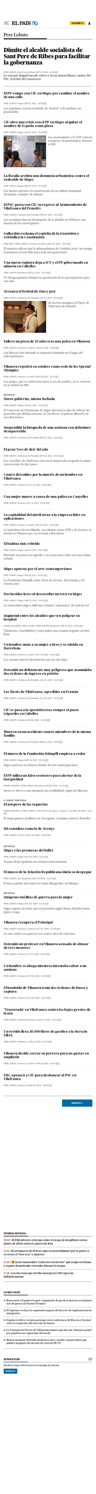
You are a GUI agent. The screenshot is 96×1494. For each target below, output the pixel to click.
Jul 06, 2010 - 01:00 (51, 698)
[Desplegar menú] (7, 23)
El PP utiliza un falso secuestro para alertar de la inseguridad (42, 777)
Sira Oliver (28, 626)
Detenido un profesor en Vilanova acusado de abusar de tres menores (46, 946)
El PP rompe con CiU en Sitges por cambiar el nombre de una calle (47, 95)
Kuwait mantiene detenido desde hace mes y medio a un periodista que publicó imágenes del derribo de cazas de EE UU (46, 1341)
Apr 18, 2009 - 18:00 (47, 1063)
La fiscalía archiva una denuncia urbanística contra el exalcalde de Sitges (46, 178)
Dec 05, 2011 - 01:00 (51, 438)
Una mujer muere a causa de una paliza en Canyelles (46, 496)
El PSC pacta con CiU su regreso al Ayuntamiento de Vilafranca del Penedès (45, 206)
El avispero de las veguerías (26, 804)
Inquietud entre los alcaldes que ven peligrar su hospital (41, 617)
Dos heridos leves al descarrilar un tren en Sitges (43, 594)
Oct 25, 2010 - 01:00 (48, 655)
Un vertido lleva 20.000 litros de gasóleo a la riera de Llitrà (46, 1033)
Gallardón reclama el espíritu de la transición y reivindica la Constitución (41, 235)
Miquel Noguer (11, 786)
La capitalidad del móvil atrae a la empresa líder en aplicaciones (44, 517)
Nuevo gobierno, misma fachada (29, 399)
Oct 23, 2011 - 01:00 (39, 485)
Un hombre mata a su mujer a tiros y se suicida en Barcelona (43, 646)
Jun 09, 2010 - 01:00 (38, 720)
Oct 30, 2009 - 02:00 (48, 929)
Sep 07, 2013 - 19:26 (36, 103)
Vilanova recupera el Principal (28, 922)
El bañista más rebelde (22, 544)
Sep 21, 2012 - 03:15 (39, 273)
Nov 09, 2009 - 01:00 (36, 857)
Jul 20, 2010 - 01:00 (51, 680)
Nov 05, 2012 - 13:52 (59, 244)
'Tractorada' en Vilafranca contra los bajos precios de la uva (47, 1011)
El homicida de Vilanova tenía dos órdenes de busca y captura (46, 990)
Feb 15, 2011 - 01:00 (72, 626)
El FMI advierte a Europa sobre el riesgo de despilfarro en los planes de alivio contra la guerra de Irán (45, 1241)
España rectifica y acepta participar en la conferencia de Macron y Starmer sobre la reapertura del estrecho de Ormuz (48, 1322)
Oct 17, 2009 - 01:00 (38, 954)
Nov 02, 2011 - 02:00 (52, 456)
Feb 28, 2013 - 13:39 (36, 186)
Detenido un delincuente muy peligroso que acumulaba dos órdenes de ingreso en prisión (48, 672)
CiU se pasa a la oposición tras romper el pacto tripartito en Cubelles (41, 712)
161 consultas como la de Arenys (29, 829)
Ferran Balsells (12, 811)
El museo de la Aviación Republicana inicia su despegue (48, 872)
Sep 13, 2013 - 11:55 (47, 72)
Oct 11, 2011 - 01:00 (38, 503)
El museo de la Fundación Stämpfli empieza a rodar (45, 754)
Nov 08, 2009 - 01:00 (36, 904)
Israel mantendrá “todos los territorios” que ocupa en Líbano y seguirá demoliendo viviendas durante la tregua (47, 1263)
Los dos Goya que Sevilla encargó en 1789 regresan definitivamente (38, 1274)
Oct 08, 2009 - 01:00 (39, 976)
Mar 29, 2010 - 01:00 (36, 760)
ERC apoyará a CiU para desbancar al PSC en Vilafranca (40, 1077)
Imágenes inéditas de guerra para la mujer (38, 897)
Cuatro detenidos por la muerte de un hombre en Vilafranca (43, 476)
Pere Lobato (16, 35)
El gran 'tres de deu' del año (26, 449)
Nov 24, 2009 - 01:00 (39, 835)
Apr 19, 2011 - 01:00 (36, 575)
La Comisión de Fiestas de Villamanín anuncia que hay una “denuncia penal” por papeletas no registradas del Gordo (49, 1331)
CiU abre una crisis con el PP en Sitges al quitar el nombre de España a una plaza (43, 124)
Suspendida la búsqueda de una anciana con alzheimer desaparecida (47, 429)
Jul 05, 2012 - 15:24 (51, 298)
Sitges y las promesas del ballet (28, 850)
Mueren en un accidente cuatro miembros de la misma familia (47, 734)
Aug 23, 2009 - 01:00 (49, 1020)
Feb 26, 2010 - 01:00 (57, 786)
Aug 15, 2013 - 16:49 (36, 132)
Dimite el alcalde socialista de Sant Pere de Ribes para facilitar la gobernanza (47, 56)
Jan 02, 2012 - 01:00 (36, 405)
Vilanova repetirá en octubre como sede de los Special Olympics (47, 368)
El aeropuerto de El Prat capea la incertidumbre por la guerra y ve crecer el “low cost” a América (46, 1252)
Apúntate (10, 1371)
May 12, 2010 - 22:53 (51, 742)
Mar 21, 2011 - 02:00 (36, 600)
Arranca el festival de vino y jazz (30, 291)
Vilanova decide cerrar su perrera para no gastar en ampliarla (46, 1055)
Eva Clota (42, 811)
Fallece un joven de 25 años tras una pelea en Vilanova (47, 341)
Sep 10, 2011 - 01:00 (47, 525)
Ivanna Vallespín (12, 626)
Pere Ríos (8, 244)
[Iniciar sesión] (89, 23)
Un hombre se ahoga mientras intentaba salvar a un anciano (45, 968)
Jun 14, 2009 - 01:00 (40, 1042)
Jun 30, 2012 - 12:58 (47, 348)
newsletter (12, 1359)
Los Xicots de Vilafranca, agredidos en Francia (41, 692)
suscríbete (78, 23)
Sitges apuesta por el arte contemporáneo (38, 569)
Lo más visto (12, 1292)
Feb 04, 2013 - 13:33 (51, 215)
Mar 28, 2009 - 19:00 (40, 1085)
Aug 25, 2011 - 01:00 (36, 550)
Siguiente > (77, 1103)
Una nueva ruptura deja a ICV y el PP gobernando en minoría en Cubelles (46, 264)
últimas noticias (15, 1233)
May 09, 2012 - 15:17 (47, 377)
